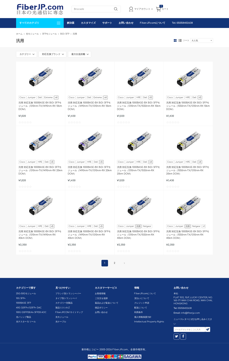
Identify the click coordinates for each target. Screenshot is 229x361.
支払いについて (141, 298)
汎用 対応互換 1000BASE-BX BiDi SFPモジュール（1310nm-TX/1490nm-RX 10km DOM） (40, 106)
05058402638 (185, 308)
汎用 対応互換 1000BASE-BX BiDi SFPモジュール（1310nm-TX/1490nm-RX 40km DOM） (40, 234)
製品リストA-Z (62, 308)
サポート (107, 23)
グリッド (175, 40)
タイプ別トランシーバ (66, 298)
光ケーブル (60, 322)
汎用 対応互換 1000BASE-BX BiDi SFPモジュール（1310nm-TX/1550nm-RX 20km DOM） (138, 170)
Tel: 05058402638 (182, 23)
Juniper (31, 97)
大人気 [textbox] (195, 40)
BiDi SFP (64, 34)
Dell (40, 97)
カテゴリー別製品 (64, 303)
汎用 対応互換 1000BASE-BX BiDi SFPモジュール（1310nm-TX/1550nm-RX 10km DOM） (139, 106)
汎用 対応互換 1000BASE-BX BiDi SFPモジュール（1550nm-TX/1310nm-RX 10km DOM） (188, 106)
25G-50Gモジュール (26, 293)
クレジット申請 (141, 303)
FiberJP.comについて (152, 23)
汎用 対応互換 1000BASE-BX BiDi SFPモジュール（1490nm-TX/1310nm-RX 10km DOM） (89, 106)
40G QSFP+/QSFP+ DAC (29, 308)
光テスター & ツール (26, 322)
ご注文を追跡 (101, 298)
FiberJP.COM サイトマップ (69, 312)
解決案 (70, 23)
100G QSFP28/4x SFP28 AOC (31, 312)
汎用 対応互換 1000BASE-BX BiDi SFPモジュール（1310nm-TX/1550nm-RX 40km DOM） (138, 234)
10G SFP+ (21, 298)
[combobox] (201, 40)
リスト (180, 40)
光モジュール (32, 34)
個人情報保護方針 (142, 317)
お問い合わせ (126, 23)
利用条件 (138, 312)
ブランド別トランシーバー (68, 293)
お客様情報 (100, 293)
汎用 (138, 226)
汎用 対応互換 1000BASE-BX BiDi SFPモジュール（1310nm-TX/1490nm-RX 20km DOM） (41, 170)
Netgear (147, 226)
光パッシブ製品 (23, 317)
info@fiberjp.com (190, 313)
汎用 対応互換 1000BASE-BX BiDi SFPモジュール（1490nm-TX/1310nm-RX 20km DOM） (90, 170)
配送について (140, 308)
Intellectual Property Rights (149, 322)
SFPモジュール (49, 34)
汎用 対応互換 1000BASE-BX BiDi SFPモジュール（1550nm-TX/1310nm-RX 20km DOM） (187, 170)
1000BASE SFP (23, 303)
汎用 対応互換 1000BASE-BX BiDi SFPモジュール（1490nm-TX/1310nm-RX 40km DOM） (89, 234)
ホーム (19, 34)
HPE (138, 97)
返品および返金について (106, 303)
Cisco (22, 97)
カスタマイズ (88, 23)
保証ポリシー (101, 308)
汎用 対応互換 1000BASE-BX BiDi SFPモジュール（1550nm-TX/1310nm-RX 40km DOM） (187, 234)
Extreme (48, 97)
